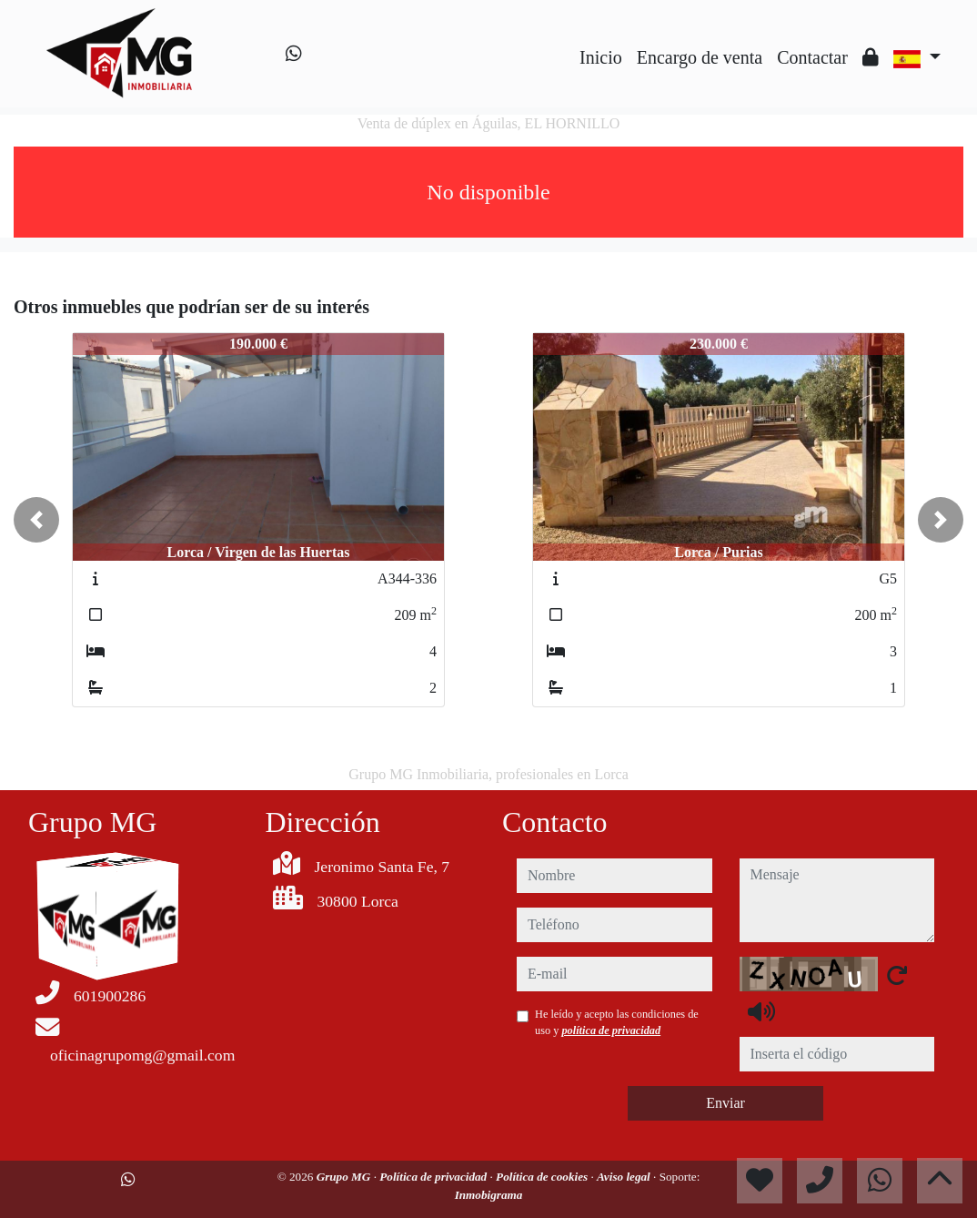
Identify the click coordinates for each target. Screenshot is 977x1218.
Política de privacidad (434, 1176)
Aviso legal (625, 1176)
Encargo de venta (699, 57)
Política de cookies (543, 1176)
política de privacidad (610, 1030)
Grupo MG (345, 1176)
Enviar (725, 1103)
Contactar (812, 57)
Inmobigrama (489, 1195)
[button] (36, 520)
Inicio (600, 57)
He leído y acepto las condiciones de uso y (617, 1022)
